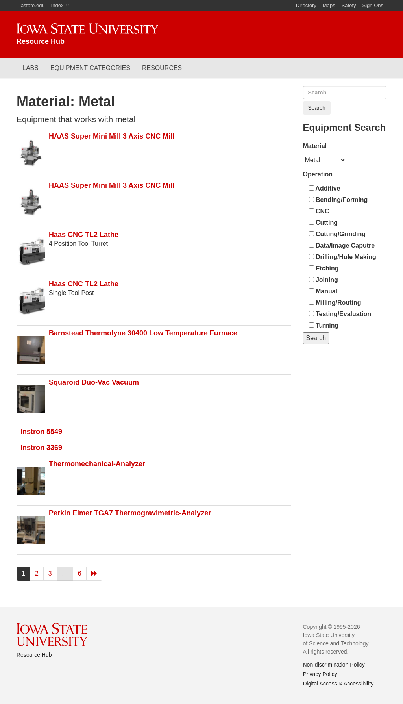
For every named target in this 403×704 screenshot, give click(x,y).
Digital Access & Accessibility (338, 683)
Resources (162, 68)
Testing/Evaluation (340, 314)
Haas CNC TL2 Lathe (83, 235)
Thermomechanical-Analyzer (97, 464)
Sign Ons (372, 5)
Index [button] (57, 5)
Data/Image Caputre (342, 245)
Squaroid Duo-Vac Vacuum (94, 382)
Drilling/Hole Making (342, 257)
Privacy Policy (320, 674)
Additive (324, 188)
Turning (324, 325)
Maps (329, 5)
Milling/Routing (335, 302)
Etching (324, 268)
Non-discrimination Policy (334, 664)
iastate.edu (32, 5)
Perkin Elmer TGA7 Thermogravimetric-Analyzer (130, 513)
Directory (306, 5)
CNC (319, 211)
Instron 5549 (41, 431)
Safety (349, 5)
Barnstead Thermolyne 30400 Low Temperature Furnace (143, 333)
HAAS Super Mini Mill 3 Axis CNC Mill (111, 136)
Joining (323, 279)
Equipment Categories (90, 68)
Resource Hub (34, 655)
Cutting (323, 222)
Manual (323, 291)
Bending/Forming (338, 199)
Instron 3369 (41, 448)
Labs (30, 68)
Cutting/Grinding (337, 234)
